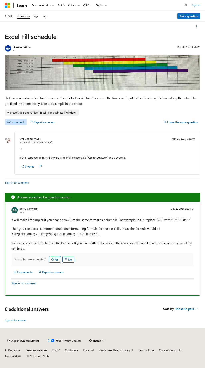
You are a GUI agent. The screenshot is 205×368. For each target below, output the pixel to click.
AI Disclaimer (13, 350)
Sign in (196, 5)
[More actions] (196, 26)
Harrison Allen (22, 47)
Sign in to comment (17, 182)
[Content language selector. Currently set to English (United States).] (23, 341)
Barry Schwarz (28, 209)
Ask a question (189, 16)
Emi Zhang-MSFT (30, 139)
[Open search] (186, 5)
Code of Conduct (169, 350)
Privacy (87, 350)
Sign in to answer (15, 320)
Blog (54, 350)
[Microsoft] (7, 5)
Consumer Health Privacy (115, 350)
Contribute (71, 350)
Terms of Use (146, 350)
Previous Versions (36, 350)
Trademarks (12, 356)
